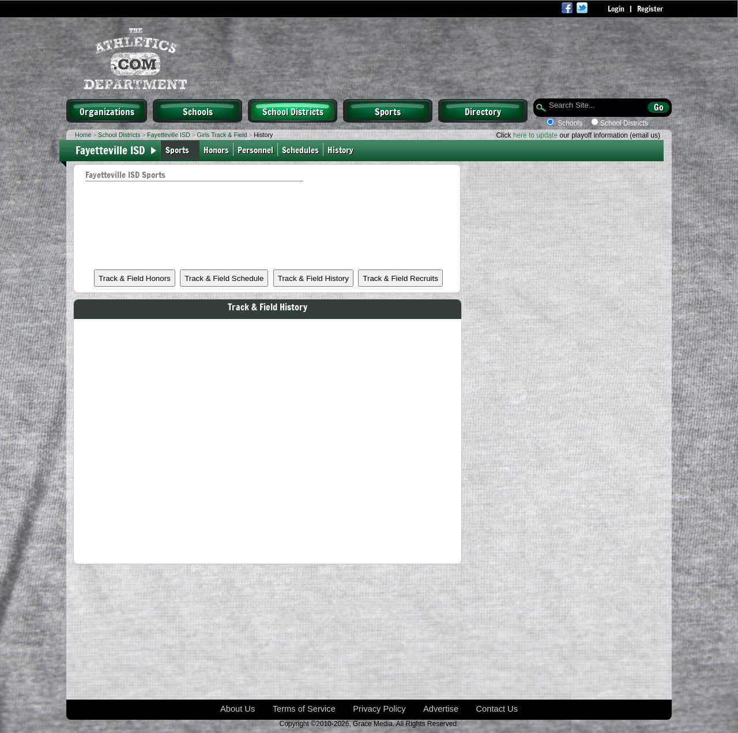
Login (616, 8)
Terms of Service (304, 708)
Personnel (255, 149)
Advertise (440, 708)
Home (83, 134)
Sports (388, 111)
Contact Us (497, 708)
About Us (237, 708)
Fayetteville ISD (168, 134)
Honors (216, 149)
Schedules (300, 149)
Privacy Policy (379, 708)
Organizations (107, 111)
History (341, 149)
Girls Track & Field (222, 134)
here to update (535, 135)
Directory (483, 111)
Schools (198, 111)
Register (650, 8)
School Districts (292, 111)
